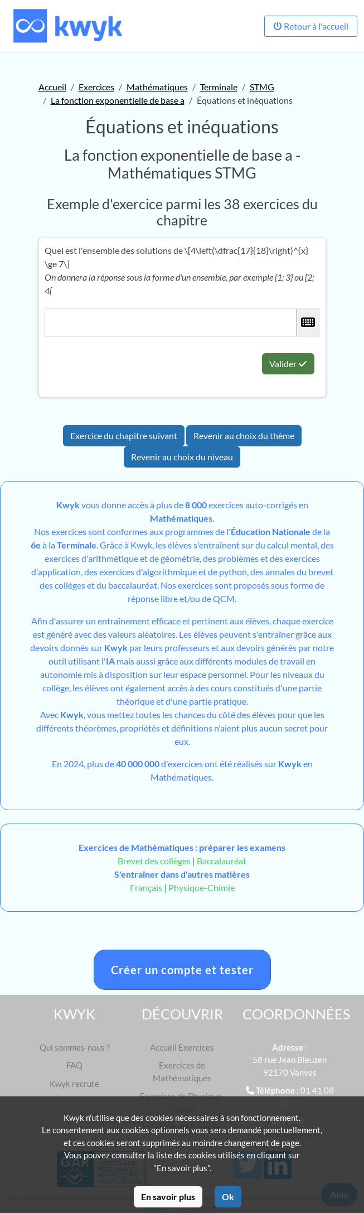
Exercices (96, 86)
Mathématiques (157, 86)
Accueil (52, 86)
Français (146, 887)
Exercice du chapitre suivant (123, 435)
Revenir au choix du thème (243, 435)
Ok (228, 1196)
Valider (288, 363)
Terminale (218, 86)
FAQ (74, 1065)
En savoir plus (168, 1196)
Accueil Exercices (182, 1047)
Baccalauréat (221, 860)
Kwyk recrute (74, 1084)
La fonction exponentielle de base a (118, 100)
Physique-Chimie (201, 887)
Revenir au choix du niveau (182, 456)
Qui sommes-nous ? (75, 1047)
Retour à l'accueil (310, 26)
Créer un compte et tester (182, 969)
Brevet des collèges (155, 860)
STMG (262, 86)
